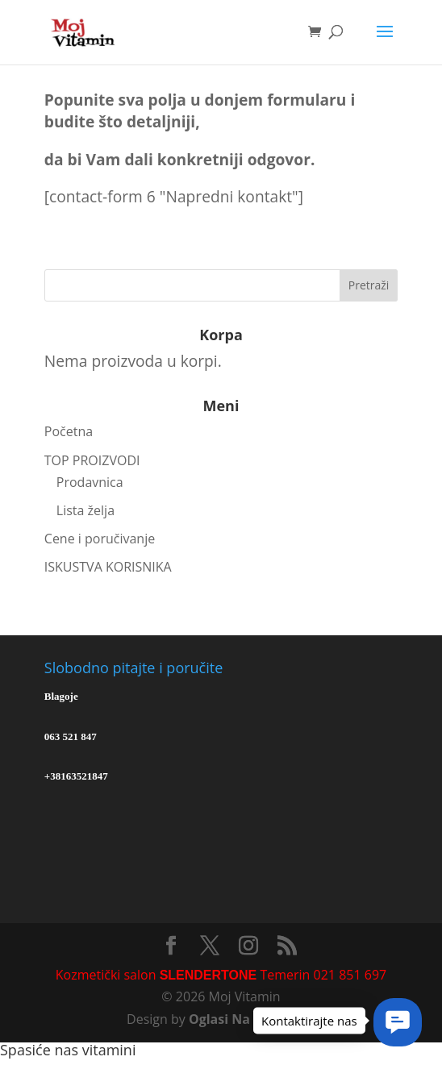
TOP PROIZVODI (92, 460)
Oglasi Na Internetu (252, 1019)
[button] (397, 1022)
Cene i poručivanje (99, 538)
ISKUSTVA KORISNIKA (108, 567)
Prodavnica (89, 482)
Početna (68, 431)
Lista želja (85, 510)
